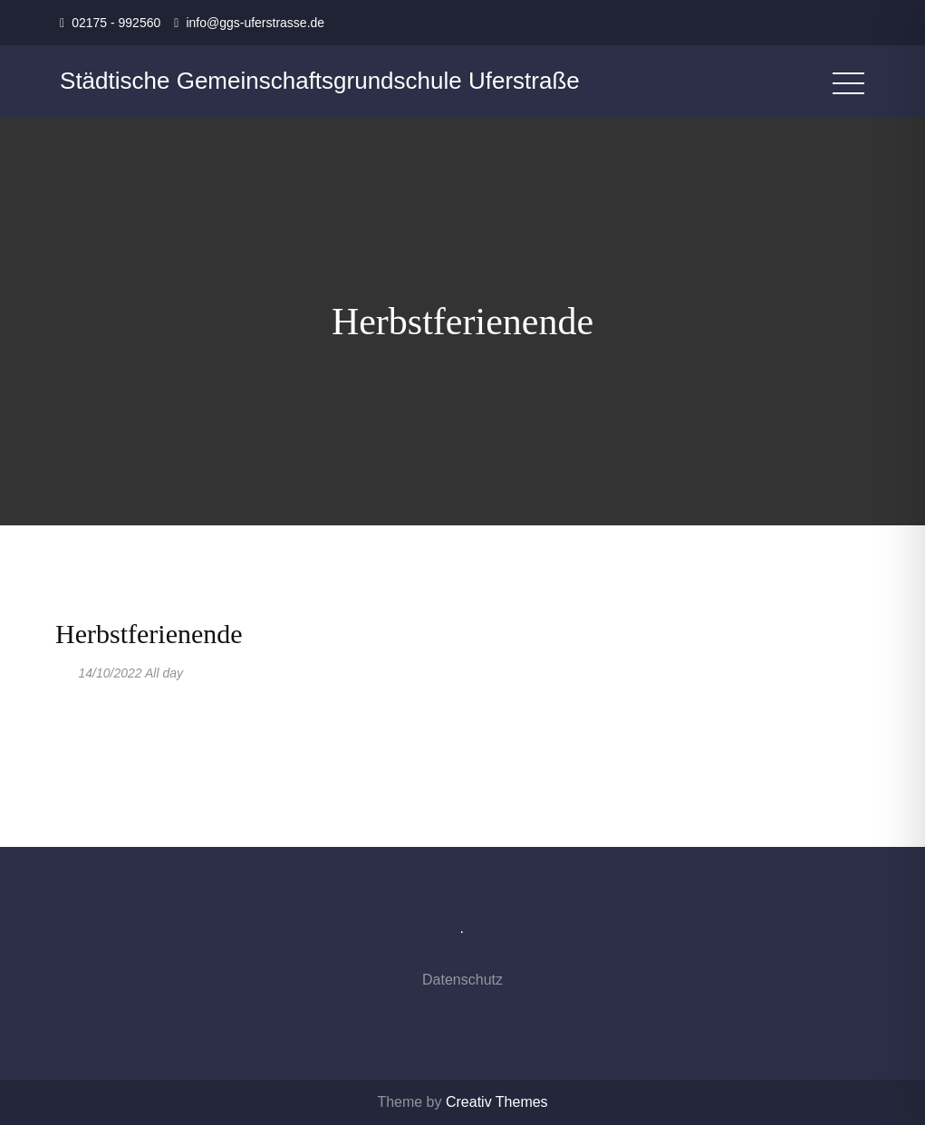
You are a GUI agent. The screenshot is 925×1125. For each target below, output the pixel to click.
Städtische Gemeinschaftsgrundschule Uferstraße (320, 80)
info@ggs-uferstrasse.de (255, 22)
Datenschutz (462, 979)
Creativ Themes (497, 1102)
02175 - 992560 (116, 22)
